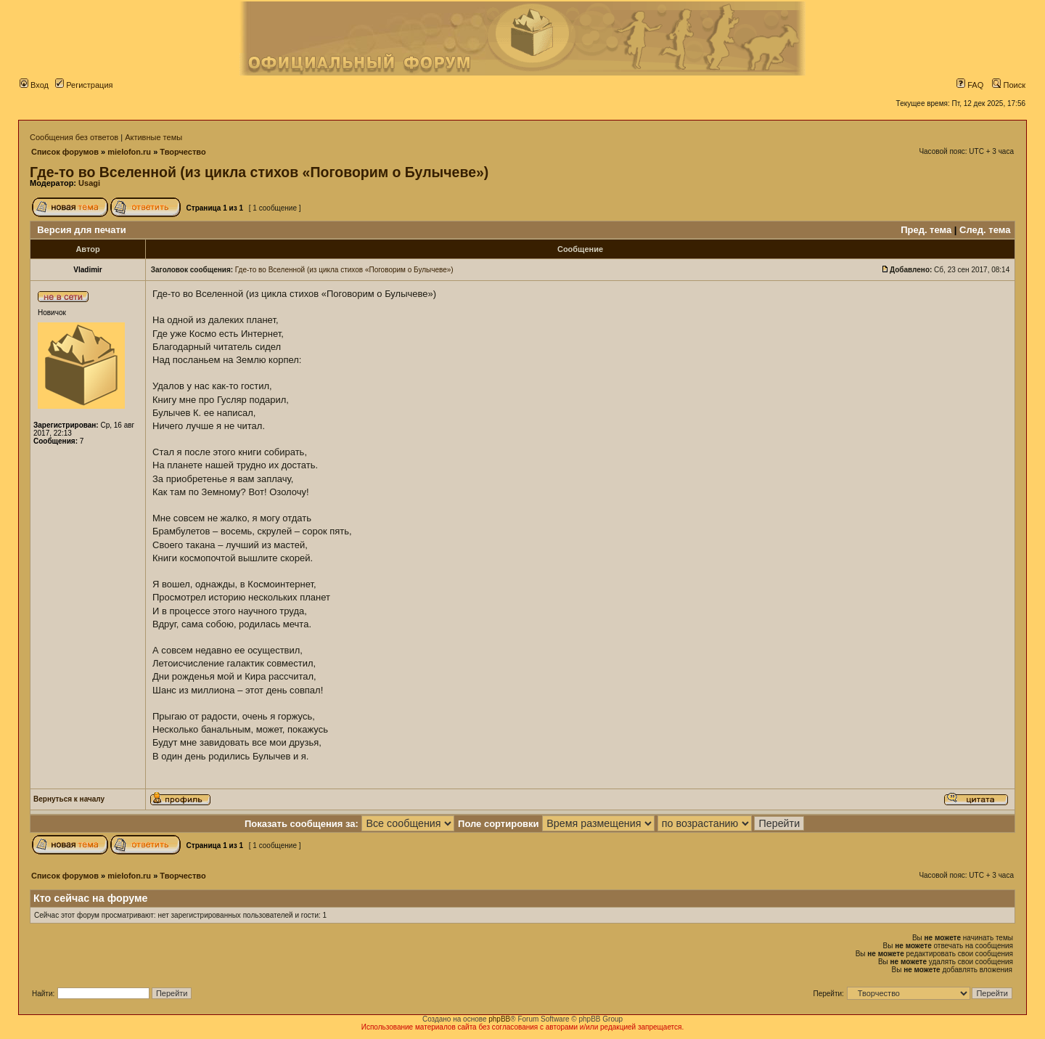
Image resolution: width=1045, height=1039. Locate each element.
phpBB (499, 1019)
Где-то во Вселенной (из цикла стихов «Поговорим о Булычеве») (259, 172)
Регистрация (83, 85)
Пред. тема (926, 229)
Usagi (89, 183)
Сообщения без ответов (74, 137)
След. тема (984, 229)
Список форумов (65, 151)
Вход (34, 85)
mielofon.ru (129, 151)
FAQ (969, 85)
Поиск (1008, 85)
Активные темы (153, 137)
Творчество (182, 151)
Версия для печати (81, 229)
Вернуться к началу (68, 799)
